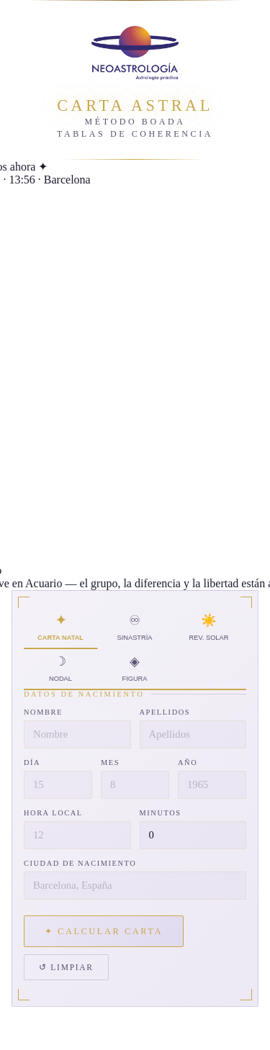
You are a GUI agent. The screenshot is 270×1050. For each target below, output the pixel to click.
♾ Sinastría (135, 628)
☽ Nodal (61, 669)
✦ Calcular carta (104, 931)
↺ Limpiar (66, 967)
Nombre (43, 712)
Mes (110, 762)
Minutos (160, 813)
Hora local (53, 813)
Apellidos (165, 712)
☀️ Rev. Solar (209, 628)
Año (187, 762)
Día (32, 762)
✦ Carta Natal (61, 628)
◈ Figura (135, 669)
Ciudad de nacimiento (80, 863)
